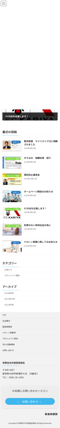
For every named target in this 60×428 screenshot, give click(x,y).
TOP (4, 314)
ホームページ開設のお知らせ (38, 191)
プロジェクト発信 (10, 338)
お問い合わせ (8, 350)
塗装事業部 (7, 326)
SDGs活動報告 (8, 344)
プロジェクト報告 (12, 275)
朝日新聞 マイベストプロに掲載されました (41, 143)
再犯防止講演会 (32, 174)
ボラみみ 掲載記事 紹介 (37, 157)
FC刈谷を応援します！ (35, 208)
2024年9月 (9, 293)
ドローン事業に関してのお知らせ (40, 241)
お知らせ (8, 269)
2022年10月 (9, 298)
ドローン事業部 (9, 332)
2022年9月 (9, 304)
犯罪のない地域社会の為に (37, 225)
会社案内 (6, 320)
